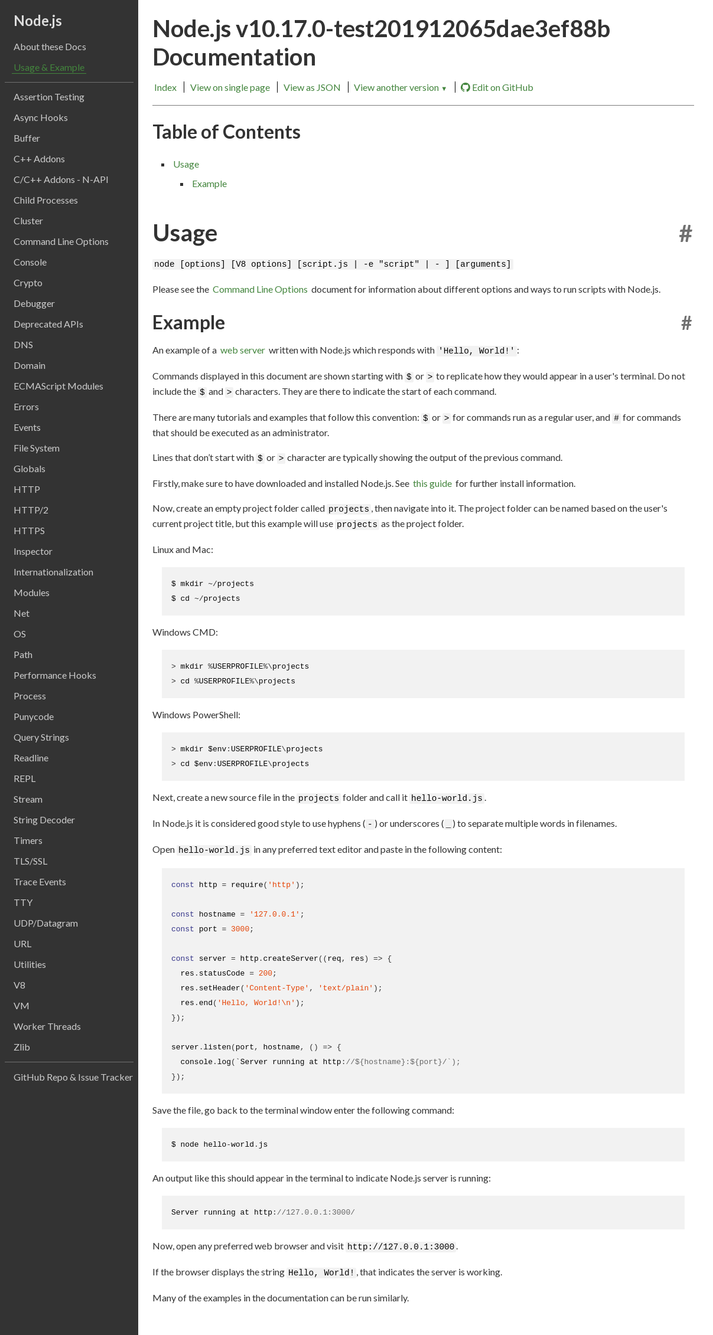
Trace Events (40, 881)
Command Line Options (61, 241)
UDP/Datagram (46, 922)
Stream (28, 798)
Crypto (28, 282)
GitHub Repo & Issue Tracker (73, 1076)
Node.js (38, 20)
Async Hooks (41, 117)
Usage (186, 163)
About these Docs (50, 46)
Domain (29, 365)
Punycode (34, 716)
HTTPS (29, 530)
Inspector (33, 551)
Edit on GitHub (497, 87)
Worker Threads (47, 1026)
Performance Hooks (55, 674)
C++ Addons (39, 158)
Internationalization (53, 571)
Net (22, 613)
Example (209, 183)
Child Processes (46, 199)
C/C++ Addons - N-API (61, 179)
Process (30, 695)
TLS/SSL (30, 860)
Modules (32, 592)
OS (20, 633)
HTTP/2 (31, 509)
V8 (19, 984)
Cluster (28, 220)
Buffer (27, 137)
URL (22, 943)
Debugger (34, 303)
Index (165, 87)
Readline (31, 757)
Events (27, 427)
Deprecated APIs (48, 323)
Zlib (22, 1046)
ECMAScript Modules (58, 385)
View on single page (230, 87)
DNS (23, 344)
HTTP (27, 489)
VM (22, 1005)
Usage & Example (49, 67)
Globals (29, 468)
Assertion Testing (49, 96)
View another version (400, 87)
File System (37, 447)
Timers (28, 840)
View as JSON (312, 87)
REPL (24, 778)
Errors (26, 406)
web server (242, 349)
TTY (23, 902)
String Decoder (44, 819)
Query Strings (41, 736)
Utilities (30, 964)
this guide (432, 483)
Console (30, 261)
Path (23, 654)
